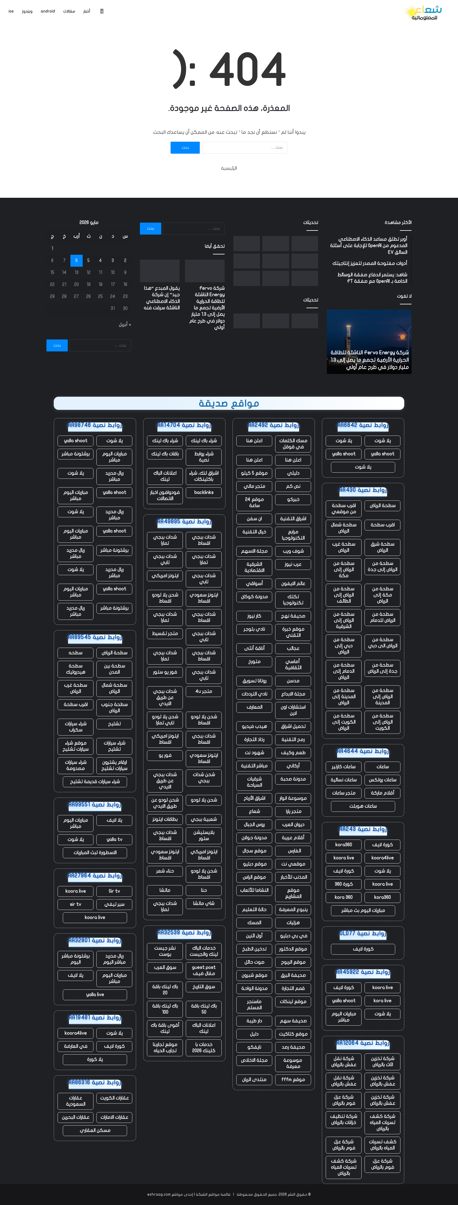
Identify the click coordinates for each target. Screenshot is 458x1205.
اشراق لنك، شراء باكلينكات (203, 476)
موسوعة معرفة (293, 1063)
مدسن (293, 681)
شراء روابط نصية (204, 457)
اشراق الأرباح (254, 798)
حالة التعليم (254, 909)
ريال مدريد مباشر (114, 476)
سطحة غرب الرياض (343, 547)
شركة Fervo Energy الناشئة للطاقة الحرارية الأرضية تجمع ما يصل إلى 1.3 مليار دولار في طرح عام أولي (370, 360)
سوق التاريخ (203, 986)
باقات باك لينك (165, 454)
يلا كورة (95, 1059)
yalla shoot (382, 454)
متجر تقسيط (165, 633)
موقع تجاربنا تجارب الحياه (165, 1047)
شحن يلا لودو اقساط (165, 598)
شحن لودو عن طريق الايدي (165, 803)
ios (11, 11)
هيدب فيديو (254, 726)
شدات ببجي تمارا (165, 540)
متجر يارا (293, 811)
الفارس (293, 851)
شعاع (254, 811)
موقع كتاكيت (293, 1034)
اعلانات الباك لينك (164, 476)
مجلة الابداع (293, 694)
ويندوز (27, 11)
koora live (344, 858)
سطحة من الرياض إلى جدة (382, 566)
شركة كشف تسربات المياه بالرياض (382, 1122)
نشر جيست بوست (165, 951)
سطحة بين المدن (114, 669)
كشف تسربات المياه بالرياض (382, 1145)
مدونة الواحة (254, 988)
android (48, 11)
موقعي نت (293, 864)
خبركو (293, 499)
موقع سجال (254, 851)
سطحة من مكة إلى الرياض (382, 595)
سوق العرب (165, 967)
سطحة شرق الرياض (382, 547)
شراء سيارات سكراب (75, 727)
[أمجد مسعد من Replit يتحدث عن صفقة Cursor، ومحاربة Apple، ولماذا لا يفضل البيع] (305, 261)
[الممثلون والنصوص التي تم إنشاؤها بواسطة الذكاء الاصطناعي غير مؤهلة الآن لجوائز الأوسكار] (246, 243)
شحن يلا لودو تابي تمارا (165, 720)
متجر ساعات (343, 793)
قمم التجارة (293, 988)
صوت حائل (254, 962)
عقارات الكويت (114, 1098)
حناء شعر (165, 871)
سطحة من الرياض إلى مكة (343, 569)
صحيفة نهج (293, 616)
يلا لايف (114, 820)
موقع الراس (254, 877)
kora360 (343, 844)
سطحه (75, 653)
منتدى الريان (254, 1079)
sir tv (75, 904)
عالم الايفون (293, 583)
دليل (254, 1034)
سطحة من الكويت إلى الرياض (343, 722)
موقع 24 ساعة (254, 502)
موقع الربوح (293, 962)
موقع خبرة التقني (293, 632)
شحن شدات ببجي (204, 777)
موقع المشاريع (293, 893)
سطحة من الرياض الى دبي (382, 642)
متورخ (254, 661)
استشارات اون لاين (293, 710)
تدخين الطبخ (254, 949)
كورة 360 (344, 884)
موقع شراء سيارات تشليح (76, 746)
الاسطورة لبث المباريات (95, 852)
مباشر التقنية (254, 766)
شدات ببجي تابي (165, 559)
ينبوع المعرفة (293, 909)
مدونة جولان (254, 837)
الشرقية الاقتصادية (254, 567)
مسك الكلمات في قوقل (293, 443)
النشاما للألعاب (254, 890)
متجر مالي (254, 486)
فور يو (165, 755)
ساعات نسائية (344, 780)
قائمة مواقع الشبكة (213, 1194)
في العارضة (75, 1046)
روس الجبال (254, 824)
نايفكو (254, 1047)
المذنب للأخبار (293, 877)
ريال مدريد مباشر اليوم (114, 959)
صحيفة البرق (293, 975)
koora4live (383, 858)
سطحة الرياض (382, 505)
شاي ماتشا (203, 903)
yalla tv (114, 839)
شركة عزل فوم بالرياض (343, 1100)
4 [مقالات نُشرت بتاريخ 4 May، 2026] (100, 260)
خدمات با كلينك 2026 (203, 1047)
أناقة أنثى (254, 648)
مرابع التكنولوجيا (293, 535)
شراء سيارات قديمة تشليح (95, 781)
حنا (204, 890)
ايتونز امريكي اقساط (165, 739)
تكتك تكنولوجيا (293, 599)
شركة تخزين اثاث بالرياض (382, 1061)
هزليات (293, 922)
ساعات (383, 766)
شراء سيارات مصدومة (75, 765)
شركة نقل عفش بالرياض (343, 1061)
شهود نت (254, 752)
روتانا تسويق (254, 681)
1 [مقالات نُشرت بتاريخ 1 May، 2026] (52, 248)
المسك (254, 922)
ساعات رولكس (382, 780)
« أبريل (125, 324)
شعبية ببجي (204, 819)
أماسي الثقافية (293, 664)
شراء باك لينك (204, 440)
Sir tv (114, 891)
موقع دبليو (254, 864)
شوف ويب (293, 551)
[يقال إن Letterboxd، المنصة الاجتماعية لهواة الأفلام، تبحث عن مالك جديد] (275, 278)
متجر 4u (203, 691)
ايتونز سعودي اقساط (204, 598)
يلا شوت (382, 440)
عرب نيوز (293, 564)
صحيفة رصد (293, 1047)
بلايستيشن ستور (203, 835)
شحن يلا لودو (204, 800)
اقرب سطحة (383, 525)
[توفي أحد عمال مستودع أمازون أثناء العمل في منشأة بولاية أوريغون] (246, 278)
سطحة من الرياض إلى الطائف (343, 595)
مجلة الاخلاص (254, 1060)
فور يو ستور (165, 672)
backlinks (204, 492)
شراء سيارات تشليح (114, 746)
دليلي (293, 473)
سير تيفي (114, 904)
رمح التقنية (293, 739)
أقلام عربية (293, 837)
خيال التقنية (254, 532)
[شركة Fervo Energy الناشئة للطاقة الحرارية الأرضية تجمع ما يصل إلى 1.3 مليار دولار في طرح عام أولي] (305, 243)
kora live (382, 1000)
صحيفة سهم (293, 1021)
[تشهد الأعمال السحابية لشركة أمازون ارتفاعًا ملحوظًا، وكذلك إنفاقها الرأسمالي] (246, 261)
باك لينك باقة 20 (165, 989)
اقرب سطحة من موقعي (344, 508)
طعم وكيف (293, 752)
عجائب (293, 648)
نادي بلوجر (254, 629)
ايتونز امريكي (165, 575)
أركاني (293, 766)
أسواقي (254, 583)
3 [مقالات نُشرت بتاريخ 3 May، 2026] (113, 260)
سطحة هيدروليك (75, 669)
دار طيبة (254, 1021)
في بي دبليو (293, 936)
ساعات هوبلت (363, 806)
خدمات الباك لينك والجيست (204, 951)
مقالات (69, 11)
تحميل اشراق (293, 726)
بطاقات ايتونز (165, 819)
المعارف (254, 707)
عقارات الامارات (114, 1117)
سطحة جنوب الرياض (114, 707)
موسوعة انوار (293, 798)
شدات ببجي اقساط (204, 540)
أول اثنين (254, 936)
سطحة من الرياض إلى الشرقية (343, 620)
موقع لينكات (293, 1001)
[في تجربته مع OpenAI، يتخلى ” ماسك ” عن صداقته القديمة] (305, 278)
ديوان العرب (293, 824)
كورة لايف (382, 844)
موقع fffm (293, 1079)
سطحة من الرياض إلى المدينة (382, 696)
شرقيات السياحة (254, 782)
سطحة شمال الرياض (343, 528)
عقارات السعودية (75, 1101)
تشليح (114, 724)
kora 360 (344, 897)
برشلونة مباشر (76, 454)
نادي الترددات (254, 694)
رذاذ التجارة (254, 739)
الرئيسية (229, 168)
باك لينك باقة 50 (204, 1009)
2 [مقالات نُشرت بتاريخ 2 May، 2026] (125, 260)
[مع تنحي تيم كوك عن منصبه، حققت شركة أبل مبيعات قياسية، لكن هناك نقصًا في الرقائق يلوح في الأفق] (275, 261)
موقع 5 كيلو (254, 473)
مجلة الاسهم (254, 551)
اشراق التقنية (293, 518)
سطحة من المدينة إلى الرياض (343, 696)
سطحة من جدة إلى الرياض (382, 668)
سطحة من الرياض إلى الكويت (382, 722)
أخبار (86, 11)
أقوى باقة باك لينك (165, 1028)
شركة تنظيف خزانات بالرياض (343, 1119)
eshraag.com (159, 1194)
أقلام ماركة (382, 793)
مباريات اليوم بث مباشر (363, 910)
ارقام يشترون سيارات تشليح (114, 765)
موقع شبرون (254, 975)
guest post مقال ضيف (204, 970)
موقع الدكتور (293, 949)
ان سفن (254, 518)
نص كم (293, 486)
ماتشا (164, 890)
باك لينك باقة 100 (165, 1009)
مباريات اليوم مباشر (344, 1017)
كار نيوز (254, 616)
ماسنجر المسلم (254, 1004)
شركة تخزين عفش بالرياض (382, 1081)
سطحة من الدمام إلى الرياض (343, 671)
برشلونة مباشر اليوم (76, 959)
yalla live (95, 994)
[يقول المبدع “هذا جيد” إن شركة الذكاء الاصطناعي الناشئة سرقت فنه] (275, 243)
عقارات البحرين (75, 1117)
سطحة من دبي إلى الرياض (343, 645)
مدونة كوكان (254, 596)
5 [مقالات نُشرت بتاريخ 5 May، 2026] (88, 260)
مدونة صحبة (293, 779)
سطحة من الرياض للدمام (382, 617)
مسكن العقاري (95, 1130)
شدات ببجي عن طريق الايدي (165, 697)
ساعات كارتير (343, 766)
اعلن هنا (254, 440)
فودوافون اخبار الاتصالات (165, 495)
